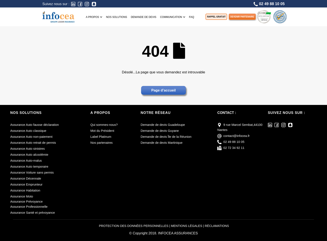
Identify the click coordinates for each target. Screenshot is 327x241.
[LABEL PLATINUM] (264, 16)
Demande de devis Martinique (162, 142)
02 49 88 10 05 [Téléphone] (269, 4)
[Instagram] (87, 4)
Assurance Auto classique (28, 130)
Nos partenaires (102, 142)
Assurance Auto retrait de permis (33, 142)
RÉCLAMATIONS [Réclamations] (217, 226)
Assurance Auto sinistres (27, 148)
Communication (172, 17)
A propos (94, 17)
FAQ (191, 17)
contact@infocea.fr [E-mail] (236, 136)
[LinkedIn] (73, 4)
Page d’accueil (163, 90)
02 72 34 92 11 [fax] (233, 148)
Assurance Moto (21, 196)
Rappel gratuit (216, 17)
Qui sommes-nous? (104, 124)
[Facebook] (80, 4)
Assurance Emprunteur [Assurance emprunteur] (26, 184)
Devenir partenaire (242, 17)
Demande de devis (143, 17)
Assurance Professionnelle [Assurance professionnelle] (29, 206)
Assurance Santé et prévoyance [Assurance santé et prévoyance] (32, 212)
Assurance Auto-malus (26, 160)
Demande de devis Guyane (160, 130)
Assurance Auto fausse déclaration (34, 124)
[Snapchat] (94, 4)
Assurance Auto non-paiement (31, 136)
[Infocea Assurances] (58, 16)
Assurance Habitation (25, 190)
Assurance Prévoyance (26, 201)
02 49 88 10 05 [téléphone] (233, 142)
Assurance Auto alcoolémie (29, 154)
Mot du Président (102, 130)
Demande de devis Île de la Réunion (166, 136)
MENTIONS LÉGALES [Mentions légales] (186, 226)
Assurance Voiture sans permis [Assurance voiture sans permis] (32, 172)
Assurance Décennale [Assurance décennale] (25, 178)
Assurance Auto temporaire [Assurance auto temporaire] (29, 166)
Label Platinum (101, 136)
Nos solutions (116, 17)
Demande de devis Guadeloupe (163, 124)
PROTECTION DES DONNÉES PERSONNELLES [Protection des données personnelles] (133, 226)
